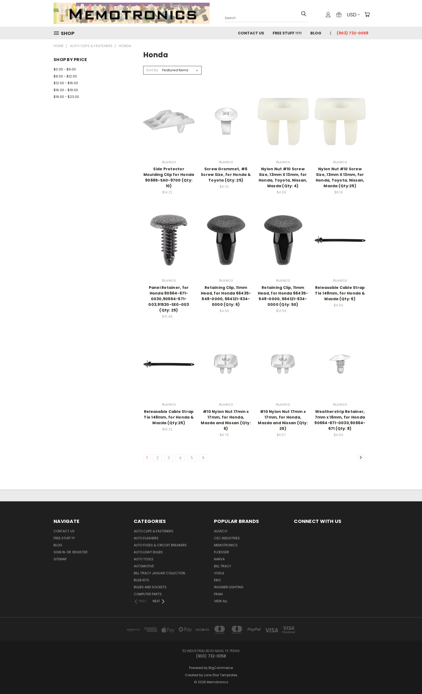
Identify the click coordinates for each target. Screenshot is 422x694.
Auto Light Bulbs (148, 552)
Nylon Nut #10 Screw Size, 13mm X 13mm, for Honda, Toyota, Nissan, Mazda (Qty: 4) (283, 177)
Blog (315, 33)
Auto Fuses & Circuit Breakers (160, 545)
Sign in (60, 552)
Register (79, 552)
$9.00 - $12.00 (65, 76)
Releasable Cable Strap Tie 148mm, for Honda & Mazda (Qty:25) (169, 417)
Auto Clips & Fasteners (153, 531)
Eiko (217, 580)
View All (220, 601)
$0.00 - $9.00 (65, 69)
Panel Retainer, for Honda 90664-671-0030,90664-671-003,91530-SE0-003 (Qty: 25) (168, 299)
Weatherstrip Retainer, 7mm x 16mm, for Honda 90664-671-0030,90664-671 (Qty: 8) (339, 420)
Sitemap (60, 559)
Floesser (221, 552)
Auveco (220, 531)
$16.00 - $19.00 (66, 90)
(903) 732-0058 (352, 33)
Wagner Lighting (228, 587)
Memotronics (226, 545)
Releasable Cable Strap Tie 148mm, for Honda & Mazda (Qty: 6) (340, 293)
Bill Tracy (222, 566)
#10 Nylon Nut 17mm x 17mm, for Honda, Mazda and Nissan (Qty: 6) (226, 420)
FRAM (218, 594)
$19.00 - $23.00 (66, 96)
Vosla (219, 573)
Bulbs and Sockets (150, 587)
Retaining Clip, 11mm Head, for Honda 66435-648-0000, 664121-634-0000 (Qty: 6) (226, 296)
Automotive (144, 566)
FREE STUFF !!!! (287, 33)
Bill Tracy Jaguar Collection (159, 573)
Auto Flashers (146, 538)
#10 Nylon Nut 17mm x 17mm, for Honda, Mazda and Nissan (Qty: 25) (283, 420)
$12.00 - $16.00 (66, 83)
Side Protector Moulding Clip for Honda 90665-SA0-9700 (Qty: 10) (168, 177)
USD (353, 14)
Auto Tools (143, 559)
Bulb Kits (141, 580)
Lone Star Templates (220, 675)
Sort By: (152, 70)
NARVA (219, 559)
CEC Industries (227, 538)
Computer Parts (148, 594)
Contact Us (251, 33)
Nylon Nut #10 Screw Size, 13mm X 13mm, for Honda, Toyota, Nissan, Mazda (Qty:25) (340, 177)
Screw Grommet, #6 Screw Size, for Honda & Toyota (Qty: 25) (226, 174)
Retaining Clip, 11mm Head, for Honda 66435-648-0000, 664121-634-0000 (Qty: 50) (283, 296)
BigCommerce (221, 667)
